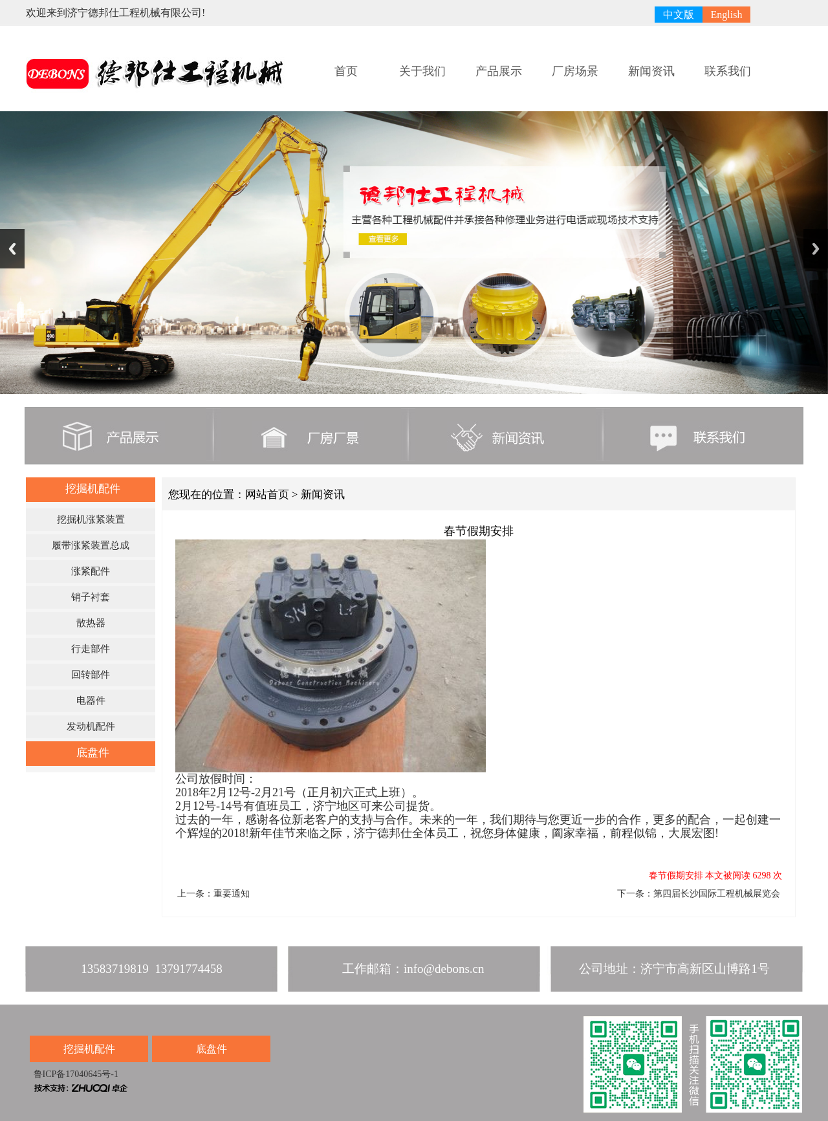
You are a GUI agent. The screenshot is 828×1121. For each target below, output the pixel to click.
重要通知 (231, 893)
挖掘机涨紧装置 (91, 519)
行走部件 (90, 649)
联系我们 (727, 71)
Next (815, 248)
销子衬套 (90, 597)
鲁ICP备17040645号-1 (74, 1074)
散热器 (90, 623)
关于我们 (422, 71)
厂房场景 (575, 71)
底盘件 (92, 752)
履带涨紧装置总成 (90, 545)
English (727, 14)
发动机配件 (91, 726)
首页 (346, 71)
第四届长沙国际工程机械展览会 (716, 893)
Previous (12, 248)
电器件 (90, 700)
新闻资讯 (651, 71)
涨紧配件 (90, 571)
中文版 (678, 14)
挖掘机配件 (92, 489)
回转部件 (90, 674)
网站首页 (267, 494)
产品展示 (498, 71)
